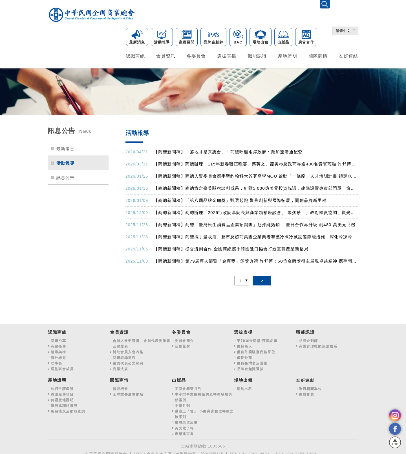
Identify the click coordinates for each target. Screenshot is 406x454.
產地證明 (287, 55)
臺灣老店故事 (186, 421)
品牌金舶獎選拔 (250, 367)
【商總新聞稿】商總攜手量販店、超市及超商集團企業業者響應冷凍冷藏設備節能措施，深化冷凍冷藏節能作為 (256, 235)
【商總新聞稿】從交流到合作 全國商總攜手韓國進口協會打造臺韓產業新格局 (231, 247)
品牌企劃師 (213, 37)
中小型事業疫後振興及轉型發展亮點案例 (203, 395)
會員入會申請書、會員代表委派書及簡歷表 (141, 342)
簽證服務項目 (62, 393)
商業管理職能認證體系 (318, 345)
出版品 (283, 37)
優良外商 (244, 356)
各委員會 (196, 55)
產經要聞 (187, 37)
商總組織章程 (124, 356)
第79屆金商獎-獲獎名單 (257, 339)
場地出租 (260, 37)
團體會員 (306, 393)
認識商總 (135, 55)
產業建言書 (184, 432)
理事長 (56, 362)
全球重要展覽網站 (128, 393)
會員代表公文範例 (128, 362)
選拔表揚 (226, 55)
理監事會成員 (62, 367)
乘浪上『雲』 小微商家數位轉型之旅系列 (204, 412)
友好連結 (348, 55)
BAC (238, 37)
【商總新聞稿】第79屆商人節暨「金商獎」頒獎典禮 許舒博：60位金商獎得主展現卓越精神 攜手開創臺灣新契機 (256, 259)
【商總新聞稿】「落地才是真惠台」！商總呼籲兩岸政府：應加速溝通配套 (228, 150)
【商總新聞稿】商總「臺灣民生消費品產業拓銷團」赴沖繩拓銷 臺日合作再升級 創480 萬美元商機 (255, 223)
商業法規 (120, 367)
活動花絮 (182, 345)
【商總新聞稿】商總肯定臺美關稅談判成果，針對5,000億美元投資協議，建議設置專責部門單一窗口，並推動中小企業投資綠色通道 (256, 186)
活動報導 (162, 37)
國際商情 (318, 55)
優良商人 (244, 345)
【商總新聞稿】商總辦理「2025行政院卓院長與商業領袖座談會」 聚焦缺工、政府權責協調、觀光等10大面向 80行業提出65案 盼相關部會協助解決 (256, 210)
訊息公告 (65, 175)
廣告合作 (306, 37)
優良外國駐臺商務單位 (256, 350)
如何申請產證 (62, 387)
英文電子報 (184, 427)
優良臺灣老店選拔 (252, 362)
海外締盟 (58, 356)
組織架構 (58, 350)
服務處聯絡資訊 (64, 404)
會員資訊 (165, 55)
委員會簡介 (184, 339)
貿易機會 (120, 387)
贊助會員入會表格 (128, 350)
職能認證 (257, 55)
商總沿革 (58, 339)
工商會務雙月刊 (188, 387)
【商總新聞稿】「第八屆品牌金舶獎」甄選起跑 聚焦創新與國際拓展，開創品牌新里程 (240, 198)
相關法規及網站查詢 (68, 410)
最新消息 (137, 37)
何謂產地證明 (62, 398)
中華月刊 (182, 404)
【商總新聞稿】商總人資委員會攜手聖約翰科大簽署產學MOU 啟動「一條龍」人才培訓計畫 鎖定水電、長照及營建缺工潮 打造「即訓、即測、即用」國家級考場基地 (256, 174)
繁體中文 (343, 31)
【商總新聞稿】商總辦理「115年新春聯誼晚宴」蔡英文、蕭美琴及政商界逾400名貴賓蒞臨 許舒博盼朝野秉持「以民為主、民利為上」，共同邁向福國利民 (256, 162)
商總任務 (58, 345)
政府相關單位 (310, 387)
